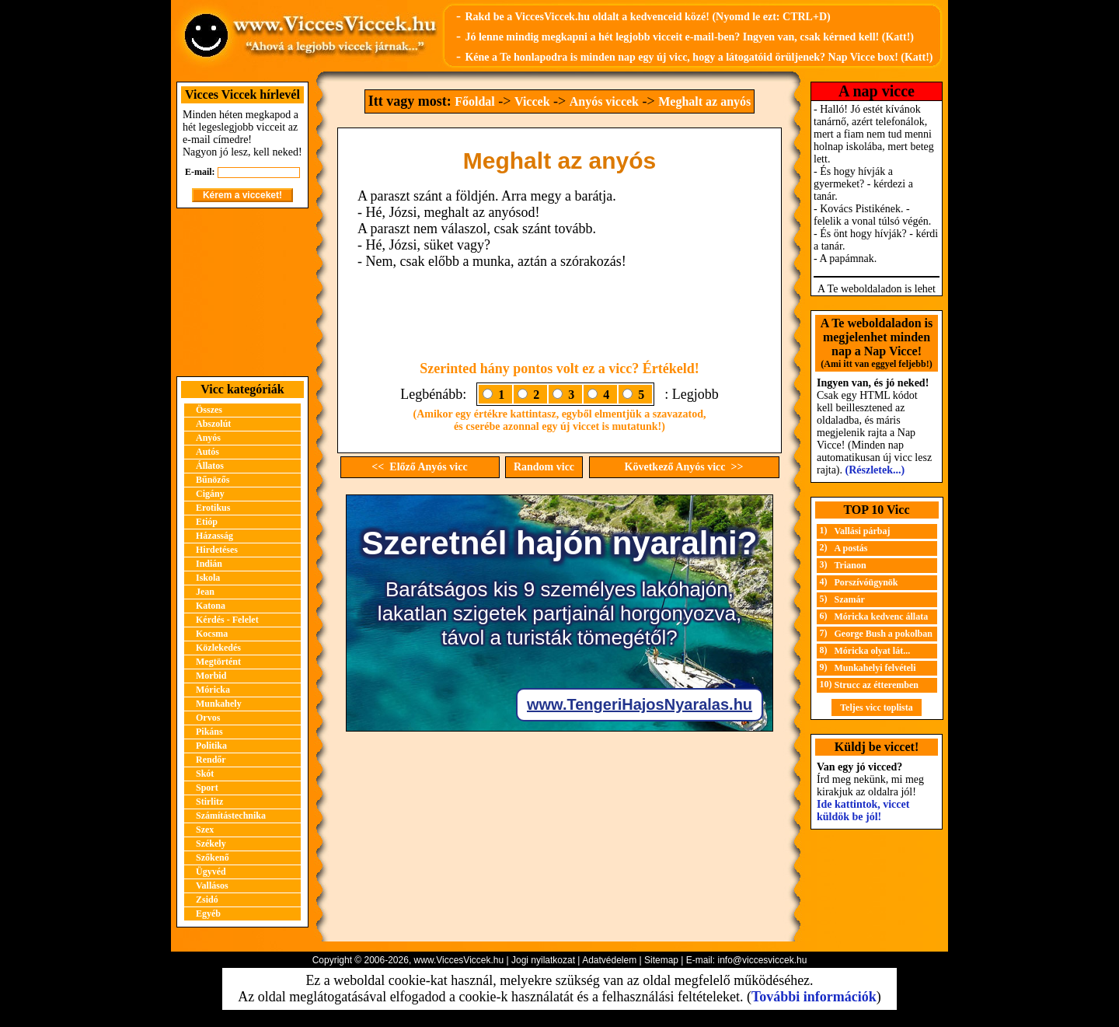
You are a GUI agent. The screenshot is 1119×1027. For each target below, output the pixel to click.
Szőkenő (212, 857)
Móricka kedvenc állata (882, 616)
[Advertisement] (242, 292)
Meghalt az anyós (704, 101)
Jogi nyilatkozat (543, 960)
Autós (207, 451)
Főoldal (475, 101)
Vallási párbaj (863, 531)
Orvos (208, 717)
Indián (209, 563)
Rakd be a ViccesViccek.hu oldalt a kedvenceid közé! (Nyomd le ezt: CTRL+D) (647, 17)
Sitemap (661, 960)
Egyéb (208, 913)
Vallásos (212, 885)
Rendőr (211, 759)
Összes (209, 409)
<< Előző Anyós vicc (419, 467)
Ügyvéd (211, 871)
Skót (205, 773)
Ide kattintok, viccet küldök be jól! (863, 810)
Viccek (532, 101)
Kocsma (212, 633)
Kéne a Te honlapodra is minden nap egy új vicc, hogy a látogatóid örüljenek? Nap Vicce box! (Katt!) (698, 57)
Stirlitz (209, 801)
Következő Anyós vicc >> (684, 467)
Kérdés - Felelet (227, 619)
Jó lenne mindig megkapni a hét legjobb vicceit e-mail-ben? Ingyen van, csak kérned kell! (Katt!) (689, 37)
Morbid (211, 675)
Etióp (207, 521)
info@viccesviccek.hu (762, 960)
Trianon (850, 565)
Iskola (208, 577)
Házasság (214, 535)
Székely (211, 843)
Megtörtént (218, 661)
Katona (210, 605)
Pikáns (209, 731)
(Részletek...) (875, 470)
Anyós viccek (604, 101)
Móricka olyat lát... (873, 650)
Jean (205, 591)
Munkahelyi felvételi (875, 667)
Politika (211, 745)
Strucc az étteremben (877, 684)
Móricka (213, 689)
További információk (814, 996)
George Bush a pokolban (883, 633)
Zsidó (207, 899)
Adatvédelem (609, 960)
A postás (851, 548)
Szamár (850, 599)
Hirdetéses (217, 549)
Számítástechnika (231, 815)
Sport (207, 787)
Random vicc (544, 467)
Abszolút (213, 423)
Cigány (210, 493)
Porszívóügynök (866, 582)
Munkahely (219, 703)
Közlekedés (218, 647)
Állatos (210, 465)
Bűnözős (212, 479)
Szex (205, 829)
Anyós (208, 437)
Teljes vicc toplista (876, 707)
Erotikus (213, 507)
